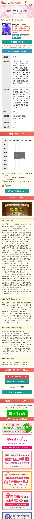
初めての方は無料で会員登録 (17, 51)
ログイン (26, 4)
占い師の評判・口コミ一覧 (17, 377)
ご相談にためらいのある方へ (17, 392)
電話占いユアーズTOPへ (17, 387)
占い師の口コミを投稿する (17, 381)
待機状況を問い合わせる (17, 191)
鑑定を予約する (17, 42)
